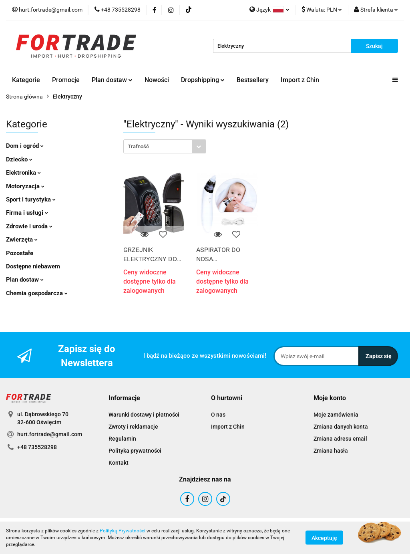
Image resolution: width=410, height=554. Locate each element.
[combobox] (164, 146)
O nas (218, 414)
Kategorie (26, 80)
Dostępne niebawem (33, 266)
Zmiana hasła (331, 450)
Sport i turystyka (31, 199)
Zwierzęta (22, 239)
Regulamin (122, 438)
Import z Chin (300, 80)
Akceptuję (324, 538)
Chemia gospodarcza (37, 293)
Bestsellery (253, 80)
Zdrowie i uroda (29, 226)
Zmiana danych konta (341, 426)
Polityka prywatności (135, 450)
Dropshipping (203, 80)
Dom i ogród (25, 145)
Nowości (157, 80)
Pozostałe (19, 253)
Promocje (66, 80)
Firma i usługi (27, 212)
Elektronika (23, 172)
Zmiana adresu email (340, 438)
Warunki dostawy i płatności (144, 414)
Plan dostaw (112, 80)
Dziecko (19, 159)
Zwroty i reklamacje (133, 426)
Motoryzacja (25, 186)
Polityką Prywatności (122, 531)
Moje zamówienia (336, 414)
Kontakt (119, 462)
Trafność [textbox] (138, 146)
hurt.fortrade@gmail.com (49, 434)
